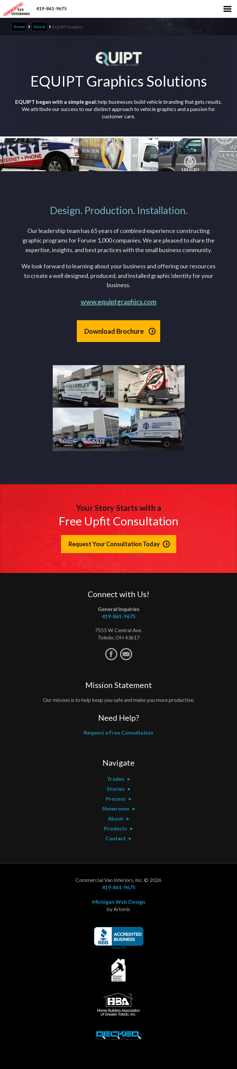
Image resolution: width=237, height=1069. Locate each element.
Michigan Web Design (118, 901)
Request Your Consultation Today (114, 544)
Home (19, 26)
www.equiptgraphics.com (119, 302)
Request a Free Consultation (118, 732)
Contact (115, 838)
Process (116, 798)
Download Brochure (114, 331)
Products (115, 828)
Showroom (115, 808)
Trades (115, 779)
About (39, 26)
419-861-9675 (51, 8)
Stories (116, 788)
